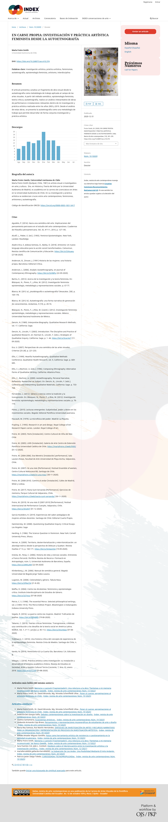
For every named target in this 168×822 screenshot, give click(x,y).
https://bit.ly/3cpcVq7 (61, 338)
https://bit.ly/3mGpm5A (45, 549)
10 (27, 764)
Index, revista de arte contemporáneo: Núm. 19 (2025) (67, 696)
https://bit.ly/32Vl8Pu (46, 273)
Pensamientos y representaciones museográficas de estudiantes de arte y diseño (80, 722)
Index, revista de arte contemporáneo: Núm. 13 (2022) (72, 691)
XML (99, 104)
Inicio (14, 27)
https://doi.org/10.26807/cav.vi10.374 (33, 61)
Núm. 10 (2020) (35, 27)
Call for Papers (131, 69)
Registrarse (147, 2)
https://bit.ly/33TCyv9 (26, 670)
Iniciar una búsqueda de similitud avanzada (45, 770)
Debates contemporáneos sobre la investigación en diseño (67, 714)
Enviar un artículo (140, 31)
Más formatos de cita (94, 143)
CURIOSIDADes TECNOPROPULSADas (58, 756)
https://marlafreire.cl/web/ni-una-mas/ (29, 474)
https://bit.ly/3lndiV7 (21, 509)
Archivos (36, 18)
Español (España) (132, 48)
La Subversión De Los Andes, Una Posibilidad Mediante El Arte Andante (82, 751)
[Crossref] (147, 792)
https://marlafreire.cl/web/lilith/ (61, 446)
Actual (25, 18)
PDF (89, 104)
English (128, 51)
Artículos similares (22, 704)
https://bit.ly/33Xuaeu (64, 251)
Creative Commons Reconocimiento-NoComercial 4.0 (98, 186)
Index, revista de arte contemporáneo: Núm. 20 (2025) (41, 754)
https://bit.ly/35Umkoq (57, 630)
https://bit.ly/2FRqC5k (21, 583)
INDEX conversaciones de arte (95, 18)
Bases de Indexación (69, 18)
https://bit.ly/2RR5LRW (22, 564)
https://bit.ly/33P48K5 (28, 617)
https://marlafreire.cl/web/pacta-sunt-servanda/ (33, 496)
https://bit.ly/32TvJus (21, 595)
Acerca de (12, 18)
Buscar (154, 18)
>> (31, 764)
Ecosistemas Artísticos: (45, 719)
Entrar (157, 2)
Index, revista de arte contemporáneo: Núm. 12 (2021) (63, 748)
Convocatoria (50, 18)
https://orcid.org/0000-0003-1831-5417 (58, 205)
